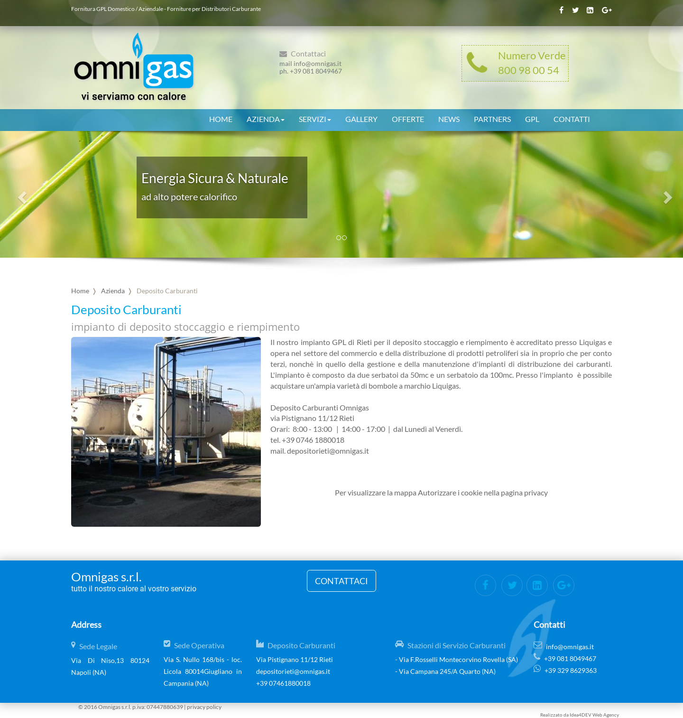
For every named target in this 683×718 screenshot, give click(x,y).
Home (220, 117)
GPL (532, 117)
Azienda (266, 117)
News (449, 117)
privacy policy (204, 706)
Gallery (361, 117)
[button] (21, 194)
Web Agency (605, 715)
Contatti (572, 117)
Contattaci (341, 581)
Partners (492, 117)
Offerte (408, 117)
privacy (536, 492)
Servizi (315, 117)
